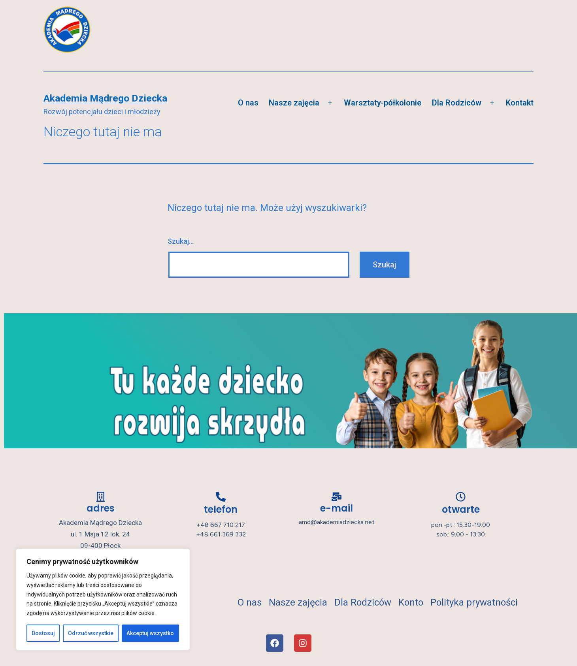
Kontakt (520, 102)
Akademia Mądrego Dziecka (105, 98)
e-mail (336, 508)
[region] (103, 599)
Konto (414, 602)
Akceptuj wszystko (150, 633)
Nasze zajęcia (294, 102)
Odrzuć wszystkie (90, 633)
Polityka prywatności (474, 602)
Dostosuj (43, 633)
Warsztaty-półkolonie (382, 102)
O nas (248, 102)
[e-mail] (336, 497)
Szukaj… (181, 241)
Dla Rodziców (456, 102)
